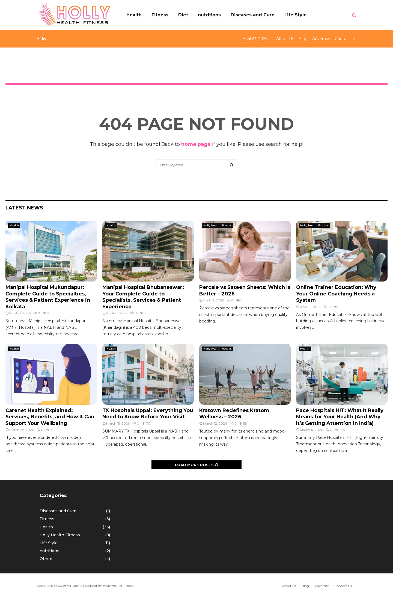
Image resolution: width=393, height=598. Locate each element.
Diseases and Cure (253, 14)
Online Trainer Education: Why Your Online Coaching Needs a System (336, 293)
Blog (303, 38)
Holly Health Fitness (217, 225)
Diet (183, 14)
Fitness (159, 14)
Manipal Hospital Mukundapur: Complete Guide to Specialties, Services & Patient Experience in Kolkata (47, 296)
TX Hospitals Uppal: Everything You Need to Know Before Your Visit (147, 413)
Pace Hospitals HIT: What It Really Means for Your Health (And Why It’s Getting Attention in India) (339, 416)
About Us (285, 38)
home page (196, 144)
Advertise (321, 38)
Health (134, 14)
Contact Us (345, 38)
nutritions (209, 14)
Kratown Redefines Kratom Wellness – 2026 (234, 413)
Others (46, 558)
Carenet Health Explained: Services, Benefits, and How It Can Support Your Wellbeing (49, 416)
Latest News (24, 208)
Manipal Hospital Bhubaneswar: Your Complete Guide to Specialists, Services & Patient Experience (143, 296)
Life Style (295, 14)
